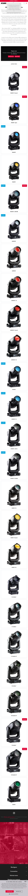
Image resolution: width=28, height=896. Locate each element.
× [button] (26, 881)
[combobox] (25, 881)
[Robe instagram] (14, 813)
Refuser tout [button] (18, 891)
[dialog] (14, 888)
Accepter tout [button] (9, 891)
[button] (14, 894)
